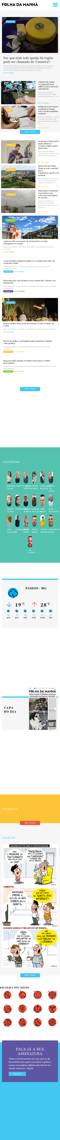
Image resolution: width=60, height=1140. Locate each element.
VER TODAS (30, 975)
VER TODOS (30, 132)
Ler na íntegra (8, 73)
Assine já (17, 1074)
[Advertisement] (29, 426)
